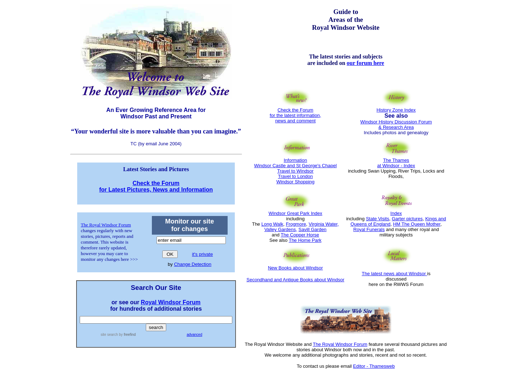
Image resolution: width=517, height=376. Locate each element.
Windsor (285, 181)
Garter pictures (407, 218)
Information (295, 160)
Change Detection (192, 264)
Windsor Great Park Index (295, 213)
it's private (202, 254)
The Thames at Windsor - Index (396, 163)
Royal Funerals (369, 229)
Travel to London (295, 176)
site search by (118, 335)
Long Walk (272, 224)
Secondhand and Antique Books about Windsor (295, 279)
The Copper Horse (300, 235)
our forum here (365, 63)
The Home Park (305, 240)
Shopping (305, 181)
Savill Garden (312, 229)
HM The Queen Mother (417, 224)
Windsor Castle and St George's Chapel (295, 165)
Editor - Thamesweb (374, 366)
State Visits (377, 218)
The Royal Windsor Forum (106, 224)
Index (396, 213)
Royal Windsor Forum (170, 302)
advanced (194, 335)
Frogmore (296, 224)
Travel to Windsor (295, 171)
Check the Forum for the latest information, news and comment (295, 113)
